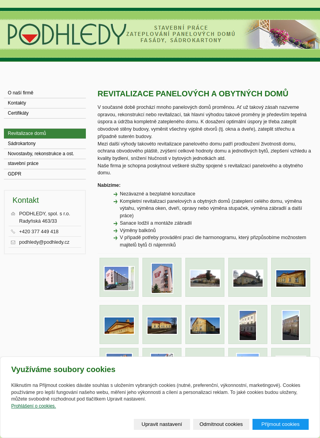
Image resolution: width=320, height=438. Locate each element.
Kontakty (17, 103)
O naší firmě (20, 93)
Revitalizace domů (27, 133)
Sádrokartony (22, 143)
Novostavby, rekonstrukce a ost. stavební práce (41, 155)
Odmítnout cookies (221, 424)
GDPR (14, 174)
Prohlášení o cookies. (33, 406)
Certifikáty (18, 113)
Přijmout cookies (280, 424)
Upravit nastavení (162, 424)
